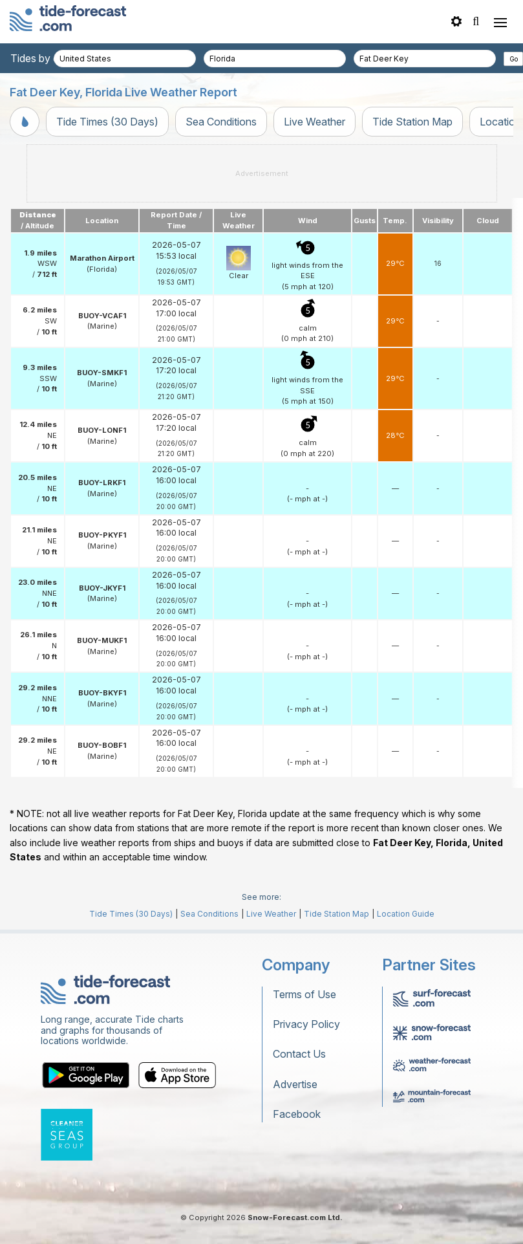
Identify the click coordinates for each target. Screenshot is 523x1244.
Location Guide (405, 914)
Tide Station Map (412, 121)
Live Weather (314, 121)
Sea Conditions (221, 121)
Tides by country (49, 58)
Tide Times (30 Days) (107, 121)
